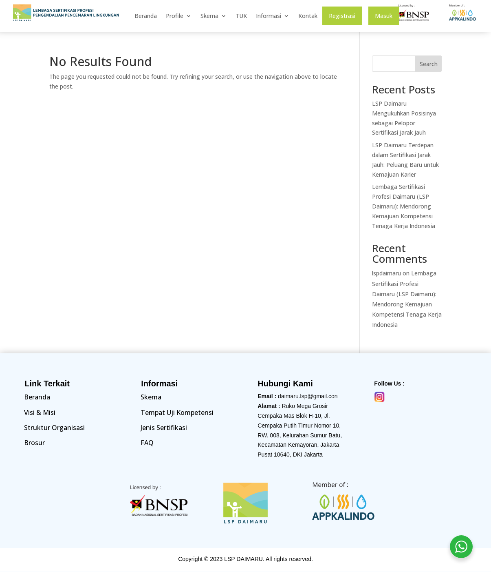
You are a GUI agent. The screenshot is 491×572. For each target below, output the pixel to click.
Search (429, 64)
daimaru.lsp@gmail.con (308, 396)
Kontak (307, 16)
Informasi (268, 16)
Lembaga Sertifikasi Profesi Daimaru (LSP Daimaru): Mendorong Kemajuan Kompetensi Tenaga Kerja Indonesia (403, 206)
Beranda (145, 16)
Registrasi (342, 16)
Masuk (383, 16)
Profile (174, 16)
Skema (209, 16)
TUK (241, 16)
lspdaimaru (386, 273)
